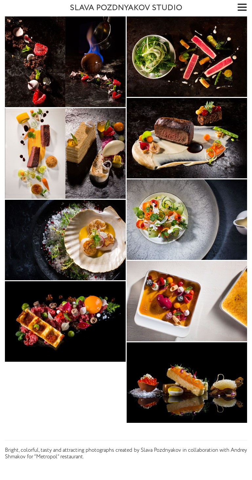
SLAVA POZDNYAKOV (126, 8)
